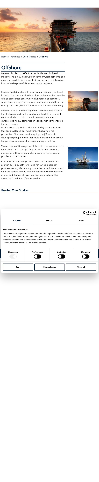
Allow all (81, 267)
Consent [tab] (17, 220)
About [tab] (82, 220)
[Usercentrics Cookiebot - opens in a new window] (85, 213)
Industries (15, 56)
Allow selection (49, 267)
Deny (18, 267)
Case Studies (29, 56)
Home (4, 56)
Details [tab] (49, 220)
